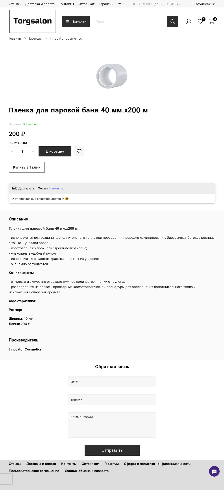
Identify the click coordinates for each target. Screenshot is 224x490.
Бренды (35, 38)
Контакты (66, 4)
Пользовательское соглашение (34, 470)
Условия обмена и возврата (87, 470)
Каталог (75, 21)
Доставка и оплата (40, 4)
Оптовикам (86, 4)
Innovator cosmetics (66, 38)
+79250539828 (203, 4)
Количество (18, 143)
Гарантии (106, 4)
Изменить (56, 188)
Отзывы (15, 4)
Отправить (112, 450)
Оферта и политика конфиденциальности (157, 463)
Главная (15, 38)
